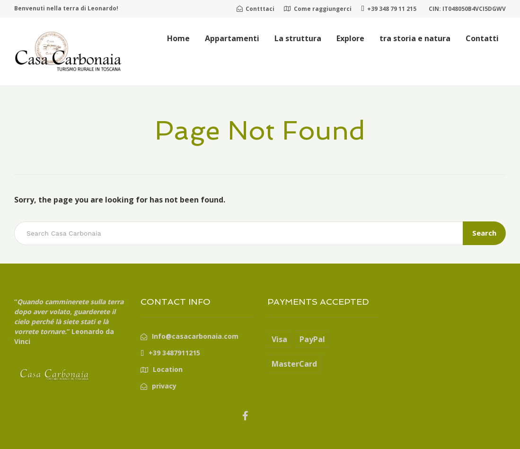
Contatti (482, 38)
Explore (350, 38)
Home (178, 38)
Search (484, 233)
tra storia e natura (414, 38)
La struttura (297, 38)
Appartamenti (232, 38)
